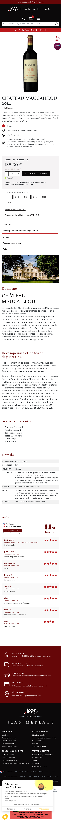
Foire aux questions (9, 746)
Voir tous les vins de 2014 (15, 210)
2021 (35, 197)
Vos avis (35, 744)
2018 (9, 197)
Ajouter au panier (36, 173)
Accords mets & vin (12, 243)
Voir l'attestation (12, 530)
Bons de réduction (39, 766)
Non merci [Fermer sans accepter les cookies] (11, 809)
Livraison (5, 735)
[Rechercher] (30, 24)
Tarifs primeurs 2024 (9, 760)
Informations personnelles (42, 755)
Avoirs (34, 760)
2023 (9, 202)
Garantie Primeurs (9, 741)
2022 (44, 197)
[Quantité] (12, 174)
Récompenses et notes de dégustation (20, 231)
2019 (17, 197)
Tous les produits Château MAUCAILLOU (22, 215)
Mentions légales (38, 735)
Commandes (37, 758)
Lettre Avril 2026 (8, 755)
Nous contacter (8, 744)
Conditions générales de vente (44, 738)
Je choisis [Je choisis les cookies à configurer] (27, 809)
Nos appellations (38, 741)
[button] (5, 817)
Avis (5, 249)
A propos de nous (39, 746)
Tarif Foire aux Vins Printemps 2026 (15, 763)
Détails (6, 237)
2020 (26, 197)
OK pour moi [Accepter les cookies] (44, 809)
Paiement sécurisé (9, 738)
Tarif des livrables (8, 758)
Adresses (35, 763)
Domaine (7, 225)
